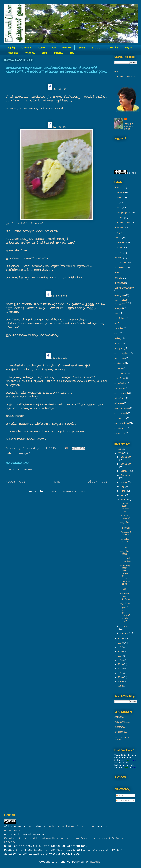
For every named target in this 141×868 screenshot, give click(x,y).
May (122, 495)
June (123, 491)
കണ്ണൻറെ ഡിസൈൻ (125, 525)
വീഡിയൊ (119, 268)
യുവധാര (125, 603)
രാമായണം (120, 418)
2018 (120, 643)
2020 (120, 453)
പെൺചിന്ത (112, 47)
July (122, 486)
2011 (120, 673)
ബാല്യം (58, 53)
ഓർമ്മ (41, 47)
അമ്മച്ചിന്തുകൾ (122, 212)
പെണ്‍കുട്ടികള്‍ (122, 353)
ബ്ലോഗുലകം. (122, 722)
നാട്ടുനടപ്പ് (119, 348)
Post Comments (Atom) (68, 491)
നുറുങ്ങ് (24, 453)
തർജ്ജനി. (119, 727)
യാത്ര (81, 47)
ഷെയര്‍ (118, 247)
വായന (118, 368)
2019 (120, 638)
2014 (120, 660)
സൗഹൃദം (119, 358)
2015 (120, 656)
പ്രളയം (118, 403)
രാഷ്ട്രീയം (119, 318)
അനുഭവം (26, 47)
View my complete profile (128, 126)
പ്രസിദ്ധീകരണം (123, 222)
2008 (120, 686)
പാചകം (118, 253)
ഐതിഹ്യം (120, 383)
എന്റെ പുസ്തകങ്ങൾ (124, 288)
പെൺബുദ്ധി (121, 393)
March (123, 499)
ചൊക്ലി (119, 217)
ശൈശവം (119, 433)
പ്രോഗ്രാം (120, 242)
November (125, 464)
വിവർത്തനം (120, 428)
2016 (120, 651)
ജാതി (44, 53)
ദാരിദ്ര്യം (119, 378)
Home (57, 482)
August (124, 482)
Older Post (98, 482)
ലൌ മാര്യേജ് (122, 423)
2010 (120, 677)
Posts (120, 796)
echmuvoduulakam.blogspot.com (72, 826)
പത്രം (117, 323)
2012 (120, 669)
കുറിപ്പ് (11, 47)
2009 (120, 682)
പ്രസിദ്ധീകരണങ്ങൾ (125, 76)
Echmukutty (12, 830)
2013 (120, 664)
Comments (122, 800)
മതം (72, 53)
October (124, 471)
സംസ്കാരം (30, 53)
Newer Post (16, 482)
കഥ (53, 47)
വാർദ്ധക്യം (120, 373)
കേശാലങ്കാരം (121, 408)
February (124, 626)
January (124, 633)
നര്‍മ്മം (117, 343)
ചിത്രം (117, 207)
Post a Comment (21, 469)
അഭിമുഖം (119, 363)
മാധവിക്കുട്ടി (120, 413)
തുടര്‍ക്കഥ (13, 53)
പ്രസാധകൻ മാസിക (125, 596)
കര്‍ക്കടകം (119, 388)
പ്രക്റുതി (119, 398)
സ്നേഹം (129, 47)
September (125, 475)
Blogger (96, 861)
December (125, 457)
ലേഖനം (96, 47)
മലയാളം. (119, 717)
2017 (120, 647)
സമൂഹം (118, 272)
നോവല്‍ (66, 47)
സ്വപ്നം (118, 338)
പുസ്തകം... (119, 232)
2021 (120, 449)
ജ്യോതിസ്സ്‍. (120, 732)
